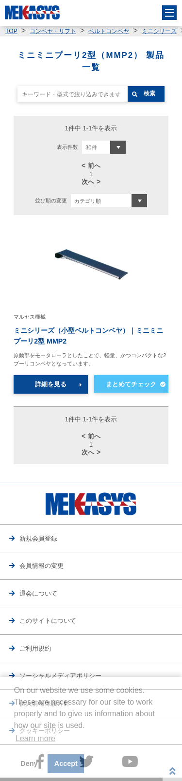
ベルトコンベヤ (108, 31)
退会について (38, 593)
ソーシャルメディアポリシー (60, 675)
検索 (149, 93)
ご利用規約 (35, 648)
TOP (11, 31)
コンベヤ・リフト (53, 31)
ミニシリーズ (159, 31)
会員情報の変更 (41, 565)
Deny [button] (28, 763)
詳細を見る (50, 384)
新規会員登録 (38, 538)
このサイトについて (47, 620)
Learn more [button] (35, 738)
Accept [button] (66, 763)
